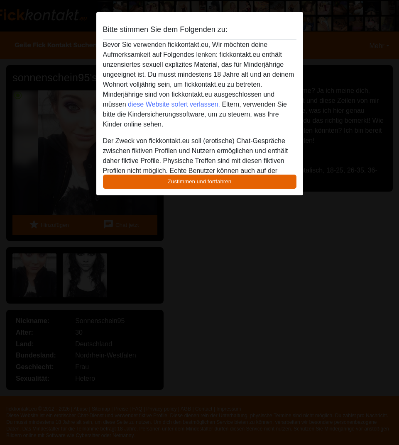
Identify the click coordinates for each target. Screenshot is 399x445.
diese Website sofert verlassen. (174, 104)
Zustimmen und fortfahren (200, 181)
